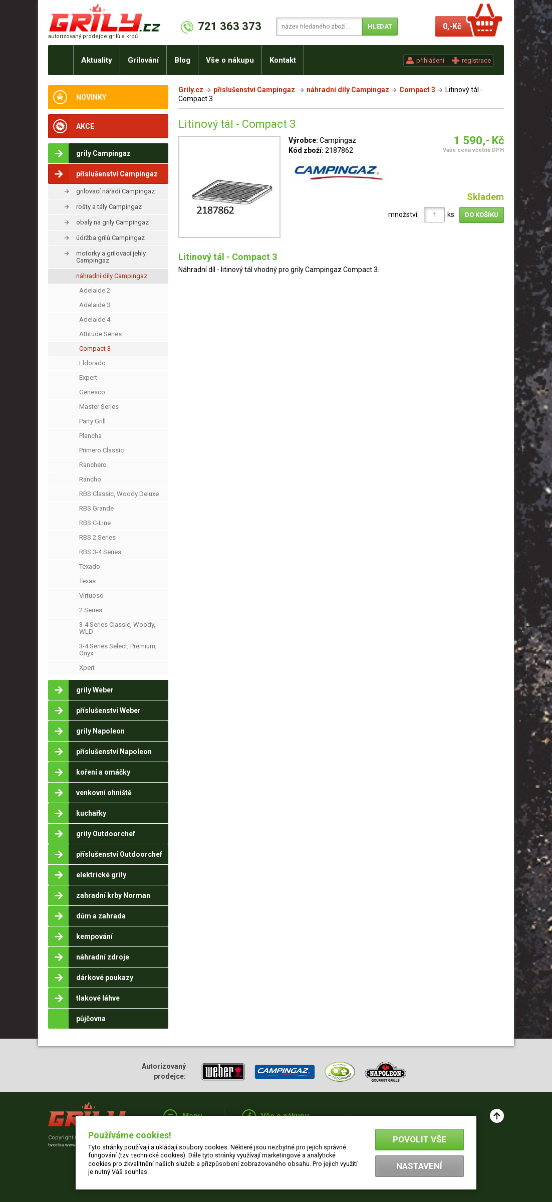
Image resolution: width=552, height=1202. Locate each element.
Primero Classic (101, 450)
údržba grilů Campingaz (110, 238)
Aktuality (96, 60)
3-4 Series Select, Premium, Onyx (118, 649)
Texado (89, 566)
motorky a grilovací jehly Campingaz (111, 257)
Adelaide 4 (94, 319)
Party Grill (92, 421)
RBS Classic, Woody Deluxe (119, 494)
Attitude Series (100, 334)
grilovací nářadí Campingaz (115, 191)
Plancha (90, 435)
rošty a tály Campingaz (109, 206)
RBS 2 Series (97, 537)
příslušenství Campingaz (255, 90)
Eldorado (92, 363)
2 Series (90, 610)
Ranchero (93, 464)
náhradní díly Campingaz (111, 276)
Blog (182, 60)
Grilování (143, 60)
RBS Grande (96, 508)
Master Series (99, 406)
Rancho (90, 479)
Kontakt (282, 60)
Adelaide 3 (94, 305)
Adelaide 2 (94, 290)
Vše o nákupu (230, 60)
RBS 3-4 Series (100, 552)
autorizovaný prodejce (93, 36)
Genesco (92, 392)
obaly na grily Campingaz (112, 222)
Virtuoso (91, 595)
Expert (88, 377)
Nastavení (419, 1166)
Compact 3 (95, 348)
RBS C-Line (95, 523)
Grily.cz (190, 90)
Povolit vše (419, 1139)
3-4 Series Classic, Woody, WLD (117, 628)
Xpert (87, 667)
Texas (87, 581)
